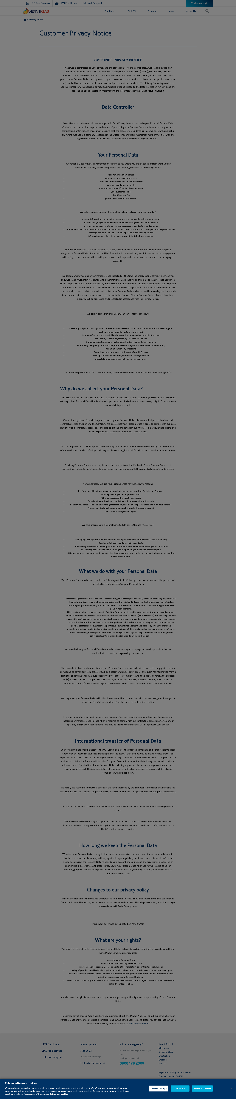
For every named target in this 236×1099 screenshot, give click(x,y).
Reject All (180, 1088)
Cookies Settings (159, 1088)
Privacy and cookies (59, 1094)
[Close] (231, 1088)
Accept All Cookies (202, 1088)
